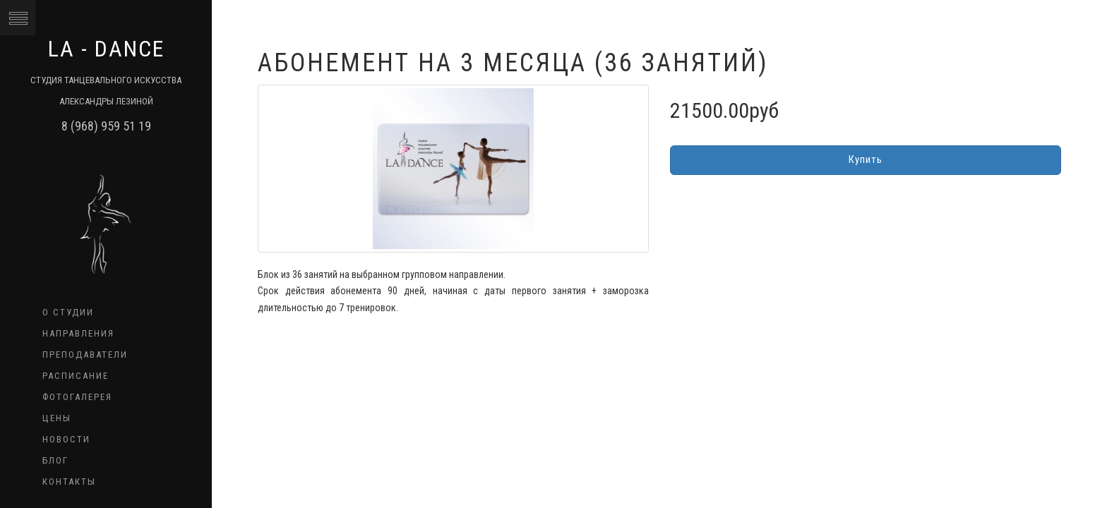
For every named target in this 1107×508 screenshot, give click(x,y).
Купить (865, 159)
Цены (56, 418)
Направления (78, 333)
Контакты (69, 481)
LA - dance (106, 48)
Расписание (75, 375)
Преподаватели (85, 354)
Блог (55, 460)
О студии (68, 312)
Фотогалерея (77, 397)
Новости (66, 439)
